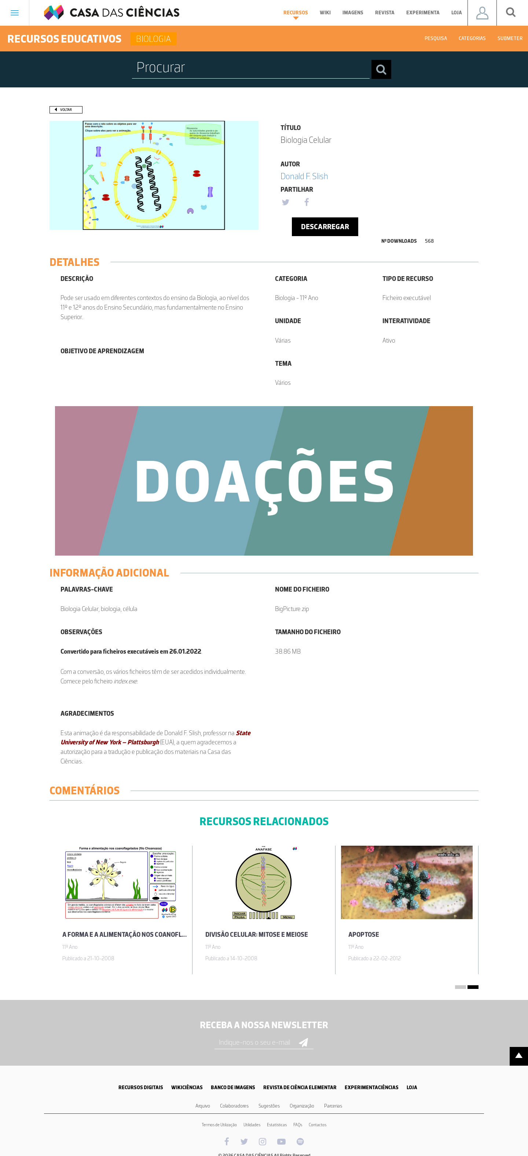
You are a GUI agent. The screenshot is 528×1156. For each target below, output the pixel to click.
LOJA (412, 1087)
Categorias (472, 38)
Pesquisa (436, 38)
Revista (385, 13)
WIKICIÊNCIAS (187, 1087)
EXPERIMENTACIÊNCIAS (372, 1087)
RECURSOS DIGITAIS (140, 1087)
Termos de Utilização (219, 1124)
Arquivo (202, 1106)
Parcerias (333, 1106)
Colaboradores (234, 1106)
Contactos (317, 1124)
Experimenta (423, 13)
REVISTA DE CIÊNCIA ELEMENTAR (300, 1087)
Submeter (510, 38)
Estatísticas (277, 1124)
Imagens (352, 13)
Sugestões (269, 1106)
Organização (302, 1106)
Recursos (295, 15)
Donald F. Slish (304, 176)
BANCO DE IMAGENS (233, 1087)
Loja (456, 13)
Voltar (66, 109)
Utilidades (251, 1124)
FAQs (297, 1124)
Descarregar (325, 226)
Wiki (325, 13)
